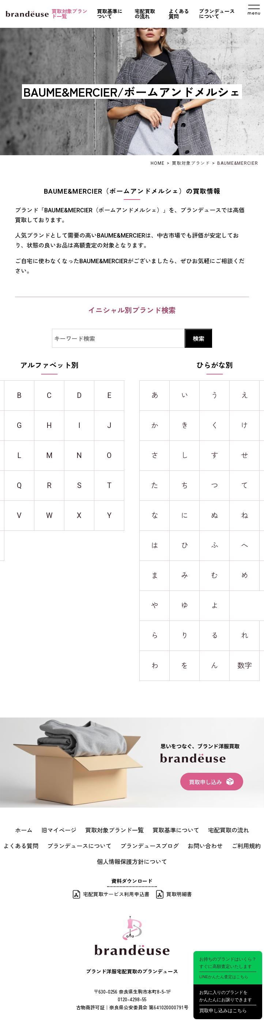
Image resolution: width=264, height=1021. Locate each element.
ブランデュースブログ (127, 843)
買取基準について (109, 13)
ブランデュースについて (217, 13)
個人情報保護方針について (132, 857)
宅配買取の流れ (145, 13)
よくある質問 (179, 13)
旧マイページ (47, 829)
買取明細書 (179, 890)
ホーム (15, 829)
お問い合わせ (177, 843)
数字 (244, 665)
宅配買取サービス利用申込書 (116, 890)
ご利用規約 (214, 843)
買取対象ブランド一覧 (69, 13)
